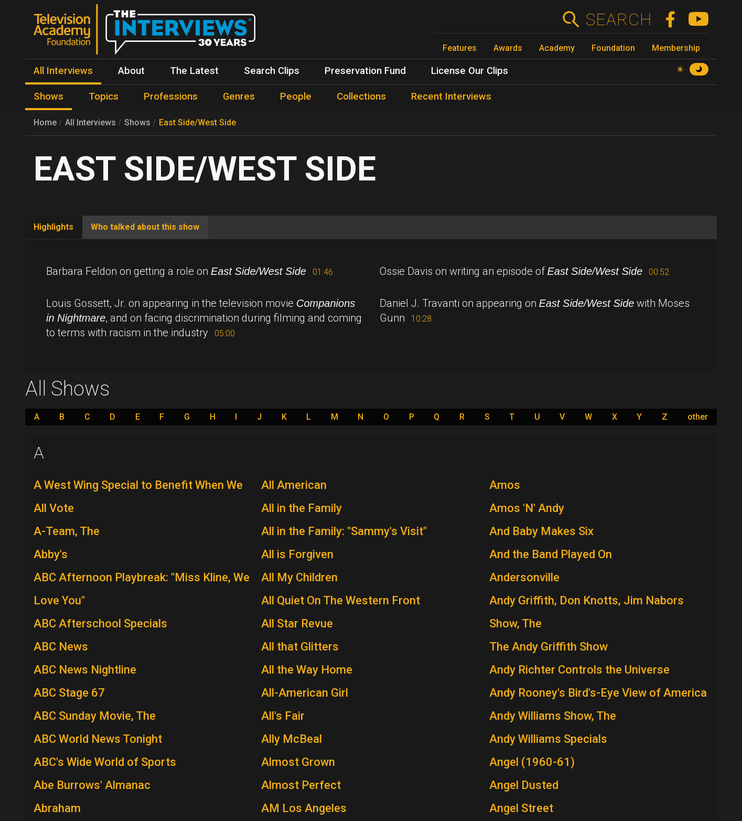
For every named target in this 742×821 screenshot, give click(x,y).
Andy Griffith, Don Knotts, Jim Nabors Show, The (586, 612)
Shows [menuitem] (48, 96)
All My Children (299, 577)
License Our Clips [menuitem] (469, 71)
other (697, 417)
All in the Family (301, 508)
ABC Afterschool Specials (100, 623)
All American (294, 485)
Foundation (613, 48)
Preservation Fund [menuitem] (365, 71)
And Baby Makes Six (541, 531)
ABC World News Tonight (98, 738)
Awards (507, 48)
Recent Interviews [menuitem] (451, 96)
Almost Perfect (301, 785)
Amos (504, 485)
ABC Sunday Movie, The (95, 715)
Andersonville (524, 577)
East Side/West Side (197, 122)
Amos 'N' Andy (526, 508)
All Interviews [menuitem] (63, 71)
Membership (676, 48)
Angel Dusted (523, 785)
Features (460, 48)
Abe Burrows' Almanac (92, 785)
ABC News (61, 646)
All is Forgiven (297, 554)
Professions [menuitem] (171, 96)
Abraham (57, 808)
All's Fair (283, 715)
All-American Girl (304, 692)
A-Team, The (67, 531)
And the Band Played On (550, 554)
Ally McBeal (291, 738)
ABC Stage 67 (69, 692)
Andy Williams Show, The (552, 715)
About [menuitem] (131, 71)
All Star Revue (297, 623)
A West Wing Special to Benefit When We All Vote (138, 496)
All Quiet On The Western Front (340, 600)
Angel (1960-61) (532, 762)
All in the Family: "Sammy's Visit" (344, 531)
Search (618, 19)
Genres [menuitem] (239, 96)
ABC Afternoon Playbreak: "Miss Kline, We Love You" (142, 589)
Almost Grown (298, 762)
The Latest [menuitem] (194, 71)
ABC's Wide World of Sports (105, 762)
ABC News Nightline (85, 669)
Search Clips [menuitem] (271, 71)
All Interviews (90, 122)
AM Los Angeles (304, 808)
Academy (557, 48)
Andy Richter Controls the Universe (579, 669)
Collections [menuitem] (361, 96)
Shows (137, 122)
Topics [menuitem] (104, 96)
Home (45, 122)
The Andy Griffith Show (548, 646)
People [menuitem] (295, 96)
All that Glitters (300, 646)
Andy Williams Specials (548, 738)
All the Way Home (306, 669)
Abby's (51, 554)
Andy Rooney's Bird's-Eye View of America (598, 692)
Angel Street (521, 808)
